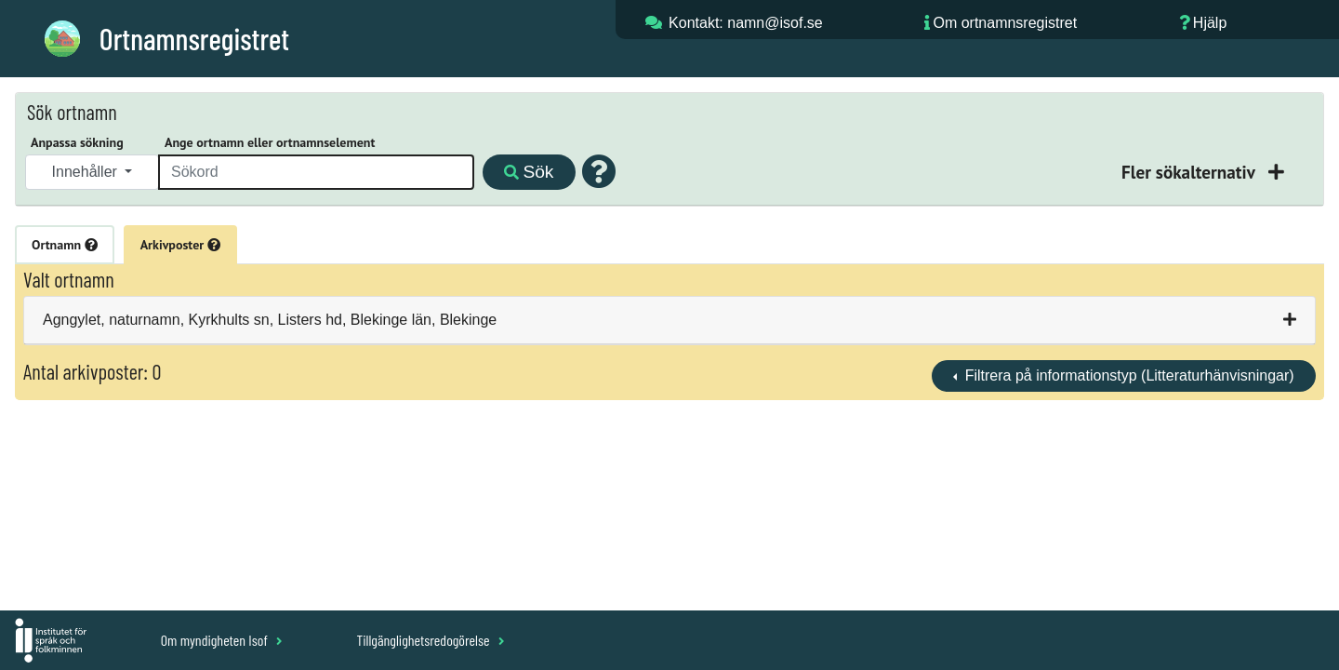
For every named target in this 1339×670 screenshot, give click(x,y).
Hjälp (1209, 23)
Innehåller (87, 172)
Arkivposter (180, 244)
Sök (528, 171)
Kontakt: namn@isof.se (746, 23)
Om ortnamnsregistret (1005, 23)
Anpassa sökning (77, 142)
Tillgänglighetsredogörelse (430, 640)
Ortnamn (65, 244)
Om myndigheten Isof (222, 640)
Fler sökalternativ (1190, 171)
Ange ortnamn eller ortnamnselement (270, 142)
